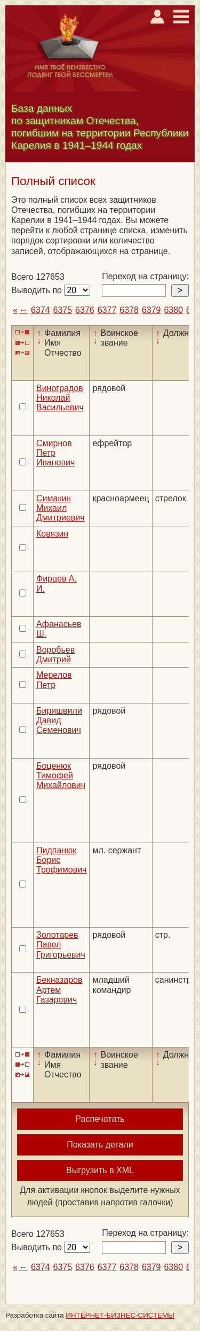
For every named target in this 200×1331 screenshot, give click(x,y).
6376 (84, 310)
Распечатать (99, 1118)
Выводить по (37, 290)
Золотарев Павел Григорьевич (60, 944)
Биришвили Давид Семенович (59, 720)
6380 (173, 310)
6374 (40, 310)
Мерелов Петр (54, 679)
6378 (129, 310)
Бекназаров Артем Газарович (59, 989)
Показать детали (100, 1144)
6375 (63, 310)
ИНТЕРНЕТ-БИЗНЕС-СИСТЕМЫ (120, 1315)
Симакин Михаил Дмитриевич (60, 508)
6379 (151, 310)
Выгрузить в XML (100, 1170)
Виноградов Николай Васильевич (60, 398)
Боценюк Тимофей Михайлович (60, 775)
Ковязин (52, 533)
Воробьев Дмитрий (55, 654)
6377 (107, 310)
